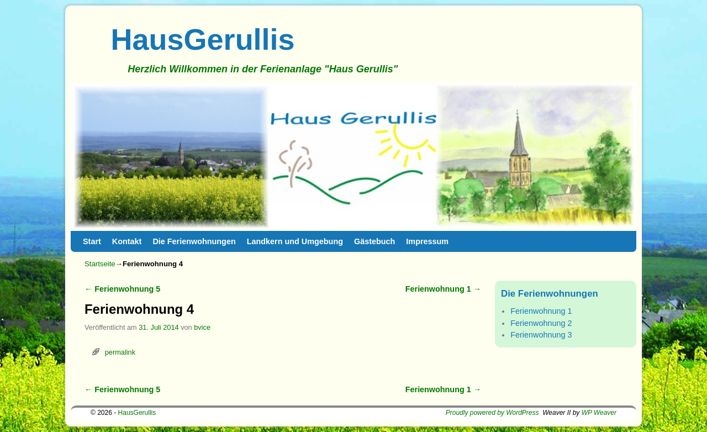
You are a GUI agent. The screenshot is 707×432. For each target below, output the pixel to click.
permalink (120, 352)
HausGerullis (203, 39)
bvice (202, 327)
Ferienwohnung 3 (541, 334)
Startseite (100, 264)
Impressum (427, 241)
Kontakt (127, 241)
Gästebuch (374, 241)
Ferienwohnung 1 (443, 289)
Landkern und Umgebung (295, 241)
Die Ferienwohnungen (193, 241)
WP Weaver (599, 413)
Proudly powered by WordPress (492, 413)
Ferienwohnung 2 (541, 323)
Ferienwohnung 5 (122, 289)
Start (92, 241)
